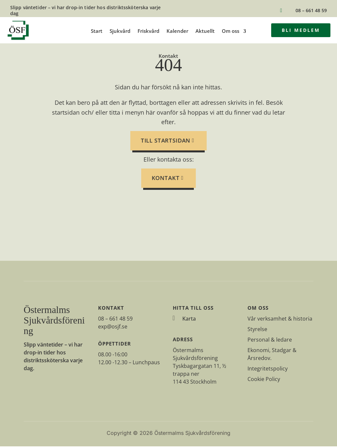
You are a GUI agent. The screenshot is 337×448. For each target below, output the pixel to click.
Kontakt (168, 56)
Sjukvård (120, 31)
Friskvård (148, 31)
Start (96, 31)
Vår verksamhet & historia (279, 320)
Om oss (230, 31)
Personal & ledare (269, 341)
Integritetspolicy (267, 370)
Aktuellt (205, 31)
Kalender (177, 31)
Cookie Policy (263, 380)
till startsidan (166, 142)
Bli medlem (301, 30)
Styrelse (257, 330)
